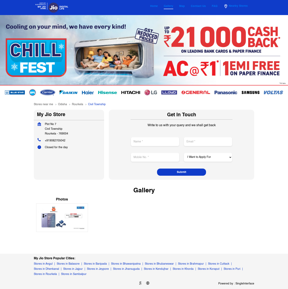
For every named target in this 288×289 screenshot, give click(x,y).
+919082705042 (55, 140)
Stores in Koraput (208, 269)
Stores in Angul (43, 263)
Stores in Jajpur (73, 269)
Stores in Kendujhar (156, 269)
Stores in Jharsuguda (126, 269)
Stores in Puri (232, 269)
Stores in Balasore (68, 263)
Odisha (62, 104)
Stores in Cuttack (218, 263)
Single (244, 283)
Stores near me (43, 104)
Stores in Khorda (183, 269)
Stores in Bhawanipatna (126, 263)
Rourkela (77, 104)
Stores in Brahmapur (191, 263)
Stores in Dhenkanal (46, 269)
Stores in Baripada (95, 263)
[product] (208, 157)
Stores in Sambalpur (74, 274)
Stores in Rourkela (45, 274)
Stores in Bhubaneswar (159, 263)
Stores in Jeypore (98, 269)
